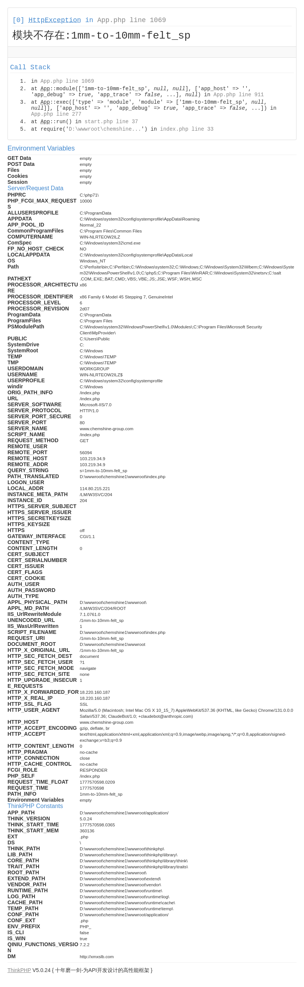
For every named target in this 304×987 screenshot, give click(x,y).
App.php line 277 (56, 115)
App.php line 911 (238, 96)
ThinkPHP (19, 971)
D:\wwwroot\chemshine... (105, 130)
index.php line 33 (186, 130)
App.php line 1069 (131, 20)
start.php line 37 (111, 123)
